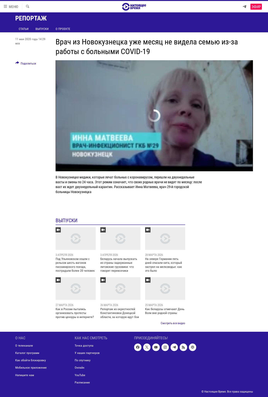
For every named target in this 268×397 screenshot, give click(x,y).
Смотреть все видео (173, 323)
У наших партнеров (87, 353)
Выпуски (42, 29)
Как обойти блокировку (30, 360)
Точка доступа (84, 346)
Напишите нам (24, 375)
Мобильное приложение (31, 368)
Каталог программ (27, 353)
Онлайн (79, 368)
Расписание (82, 382)
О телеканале (24, 346)
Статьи (24, 29)
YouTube (80, 375)
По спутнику (82, 360)
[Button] (25, 64)
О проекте (63, 29)
